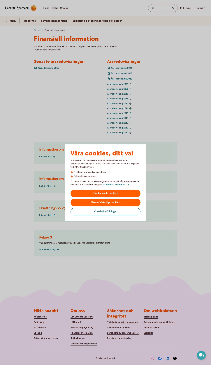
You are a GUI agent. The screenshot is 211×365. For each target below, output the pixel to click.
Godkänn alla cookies (105, 193)
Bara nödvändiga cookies (105, 202)
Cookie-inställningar (105, 211)
